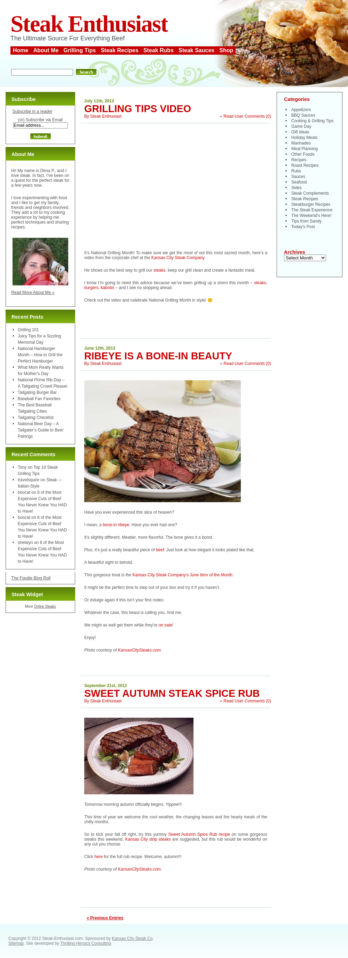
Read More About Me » (33, 292)
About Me (45, 50)
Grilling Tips (79, 50)
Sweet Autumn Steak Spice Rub (172, 693)
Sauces (298, 176)
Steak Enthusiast (89, 24)
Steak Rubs (158, 50)
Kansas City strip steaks (148, 839)
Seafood (299, 182)
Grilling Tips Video (137, 108)
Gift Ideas (300, 132)
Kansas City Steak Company (177, 257)
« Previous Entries (105, 918)
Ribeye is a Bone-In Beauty (158, 355)
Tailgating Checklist (36, 417)
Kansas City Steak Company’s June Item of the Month (182, 575)
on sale (165, 625)
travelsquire (28, 479)
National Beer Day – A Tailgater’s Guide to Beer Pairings (41, 430)
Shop (226, 50)
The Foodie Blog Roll (30, 578)
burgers (91, 287)
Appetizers (301, 109)
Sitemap (16, 943)
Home (20, 50)
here (98, 856)
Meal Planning (304, 148)
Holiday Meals (304, 137)
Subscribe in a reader (32, 111)
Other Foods (303, 154)
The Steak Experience (311, 210)
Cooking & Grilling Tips (312, 120)
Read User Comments (244, 116)
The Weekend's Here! (311, 215)
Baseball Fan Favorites (39, 398)
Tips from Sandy (306, 221)
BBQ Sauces (303, 115)
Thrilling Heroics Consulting (85, 943)
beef (160, 549)
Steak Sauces (196, 50)
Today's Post (303, 226)
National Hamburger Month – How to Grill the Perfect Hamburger (40, 355)
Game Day (301, 126)
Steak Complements (310, 193)
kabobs (107, 287)
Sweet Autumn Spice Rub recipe (199, 834)
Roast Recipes (304, 165)
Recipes (298, 159)
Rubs (296, 171)
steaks (159, 270)
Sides (296, 187)
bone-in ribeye (116, 524)
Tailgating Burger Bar (37, 392)
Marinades (301, 143)
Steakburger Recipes (310, 204)
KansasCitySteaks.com (139, 650)
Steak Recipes (120, 50)
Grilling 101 (28, 329)
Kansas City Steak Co (132, 938)
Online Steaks (45, 606)
